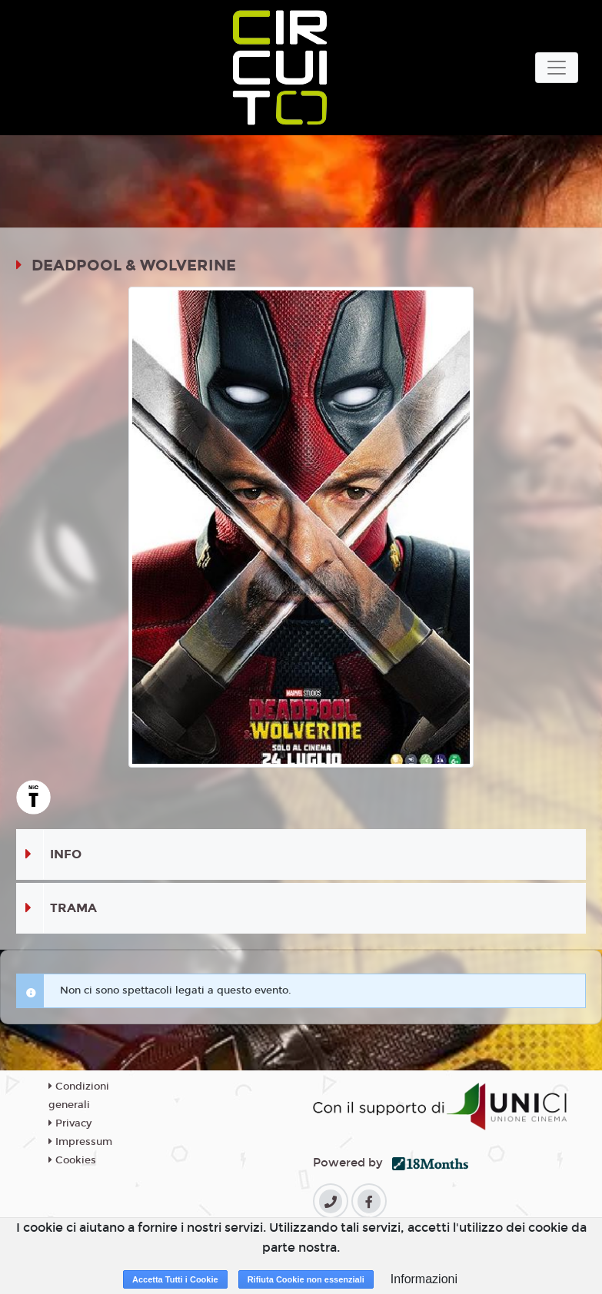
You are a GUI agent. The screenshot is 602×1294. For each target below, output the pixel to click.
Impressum (80, 1142)
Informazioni (424, 1279)
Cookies (72, 1160)
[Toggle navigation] (556, 67)
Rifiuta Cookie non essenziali (306, 1279)
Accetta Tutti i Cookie (175, 1279)
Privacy (69, 1123)
